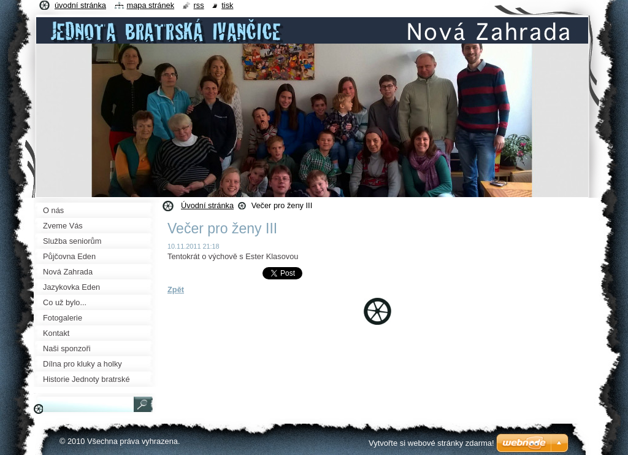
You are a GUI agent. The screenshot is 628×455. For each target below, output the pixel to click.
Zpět (175, 289)
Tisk (227, 5)
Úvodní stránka (207, 205)
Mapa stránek (151, 5)
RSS (199, 5)
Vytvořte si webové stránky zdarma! (431, 443)
